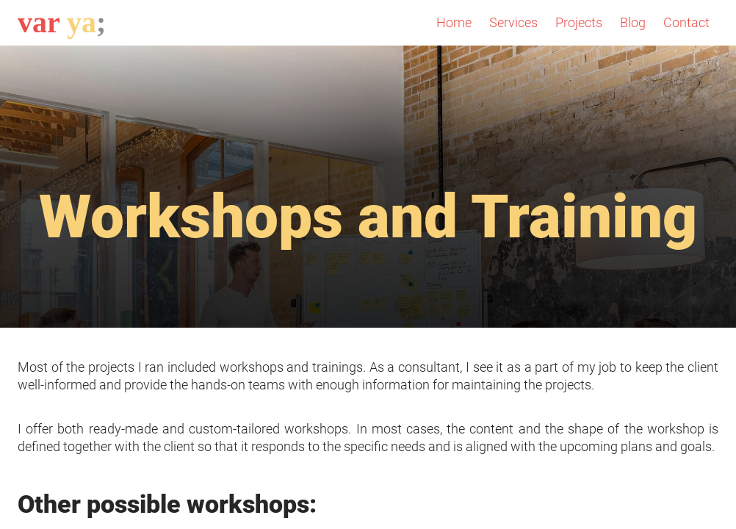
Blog (633, 22)
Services (513, 22)
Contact (686, 22)
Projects (578, 22)
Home (454, 22)
